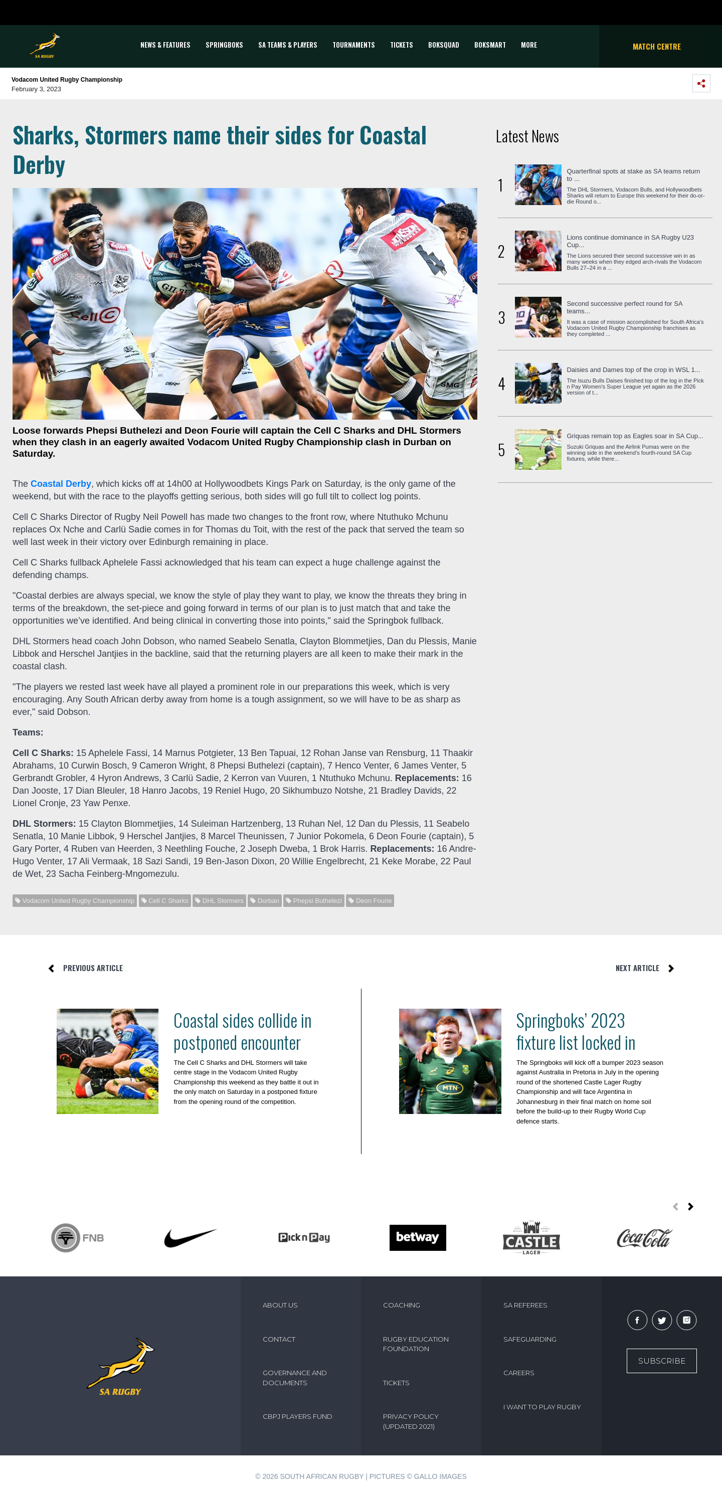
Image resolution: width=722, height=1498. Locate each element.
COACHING (401, 1305)
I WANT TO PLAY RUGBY (542, 1407)
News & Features (165, 45)
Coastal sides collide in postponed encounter (242, 1031)
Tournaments (353, 45)
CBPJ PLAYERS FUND (297, 1416)
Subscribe (661, 1361)
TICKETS (401, 45)
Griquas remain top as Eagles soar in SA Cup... (635, 436)
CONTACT (279, 1339)
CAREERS (518, 1373)
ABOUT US (280, 1305)
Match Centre (657, 46)
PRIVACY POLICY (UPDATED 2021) (411, 1421)
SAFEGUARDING (530, 1339)
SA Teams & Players (287, 45)
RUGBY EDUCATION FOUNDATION (416, 1344)
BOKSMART (490, 45)
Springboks (224, 45)
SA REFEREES (525, 1305)
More (529, 45)
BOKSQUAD (443, 45)
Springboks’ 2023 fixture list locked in (575, 1031)
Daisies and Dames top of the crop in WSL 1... (633, 369)
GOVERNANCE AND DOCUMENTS (295, 1378)
